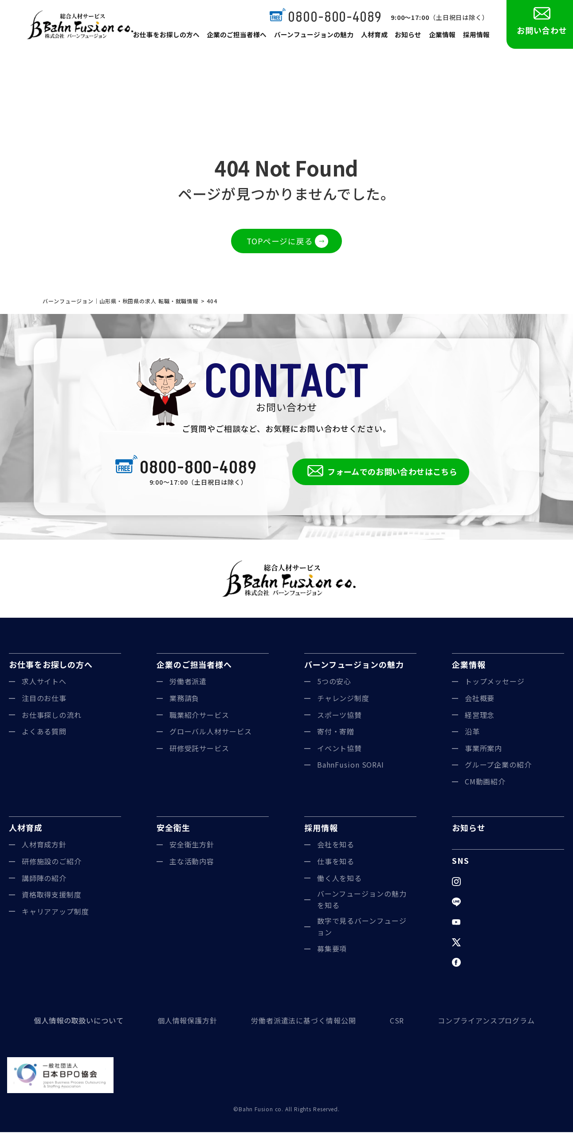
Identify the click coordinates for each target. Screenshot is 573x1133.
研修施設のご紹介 (52, 862)
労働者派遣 (188, 682)
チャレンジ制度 (343, 699)
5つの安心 (334, 682)
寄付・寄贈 (336, 732)
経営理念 (480, 715)
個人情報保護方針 (187, 1021)
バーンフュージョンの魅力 (317, 36)
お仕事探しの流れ (52, 715)
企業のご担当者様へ (243, 36)
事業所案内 (483, 749)
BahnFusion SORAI (350, 766)
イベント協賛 (339, 749)
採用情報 (476, 36)
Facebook (482, 963)
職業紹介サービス (199, 715)
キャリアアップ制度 (55, 912)
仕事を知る (336, 862)
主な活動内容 (191, 862)
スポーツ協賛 (339, 715)
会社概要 (480, 699)
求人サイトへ (44, 682)
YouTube (481, 922)
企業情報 (442, 36)
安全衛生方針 (191, 845)
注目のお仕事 (44, 699)
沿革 (472, 732)
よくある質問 (44, 732)
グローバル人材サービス (210, 732)
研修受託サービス (199, 749)
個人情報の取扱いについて (79, 1021)
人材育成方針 (44, 845)
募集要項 (332, 950)
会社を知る (336, 845)
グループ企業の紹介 (498, 766)
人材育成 (375, 36)
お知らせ (408, 36)
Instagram (483, 882)
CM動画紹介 (485, 782)
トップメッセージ (495, 682)
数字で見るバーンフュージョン (362, 928)
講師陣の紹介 (44, 879)
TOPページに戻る (280, 241)
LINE (473, 902)
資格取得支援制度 (52, 895)
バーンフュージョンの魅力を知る (362, 900)
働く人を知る (339, 879)
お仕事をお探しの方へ (175, 36)
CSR (397, 1021)
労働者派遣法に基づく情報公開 (303, 1021)
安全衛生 (173, 828)
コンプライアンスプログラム (486, 1021)
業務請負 (184, 699)
